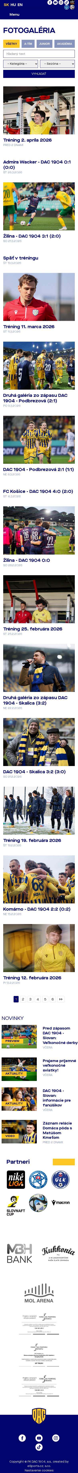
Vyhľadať (39, 74)
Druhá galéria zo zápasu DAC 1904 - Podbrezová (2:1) (35, 398)
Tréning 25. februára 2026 (32, 629)
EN (20, 4)
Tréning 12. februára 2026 (32, 978)
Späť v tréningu (20, 258)
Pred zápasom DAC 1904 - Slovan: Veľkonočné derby (60, 1035)
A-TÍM (28, 43)
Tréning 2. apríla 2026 (27, 140)
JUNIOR (44, 43)
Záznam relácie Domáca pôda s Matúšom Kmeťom (57, 1130)
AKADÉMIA (64, 43)
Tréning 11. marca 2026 (29, 327)
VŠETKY (11, 43)
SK (6, 4)
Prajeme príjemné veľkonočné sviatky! (59, 1065)
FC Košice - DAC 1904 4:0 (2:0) (38, 491)
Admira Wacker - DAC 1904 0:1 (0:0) (37, 164)
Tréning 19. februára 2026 (32, 840)
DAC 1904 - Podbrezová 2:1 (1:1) (38, 469)
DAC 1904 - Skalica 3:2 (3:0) (34, 772)
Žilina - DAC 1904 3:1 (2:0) (32, 236)
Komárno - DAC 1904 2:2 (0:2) (37, 909)
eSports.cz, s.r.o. (39, 1466)
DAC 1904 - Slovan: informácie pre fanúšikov (57, 1098)
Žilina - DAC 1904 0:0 (26, 560)
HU (13, 4)
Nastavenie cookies (39, 1470)
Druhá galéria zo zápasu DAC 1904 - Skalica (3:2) (35, 700)
